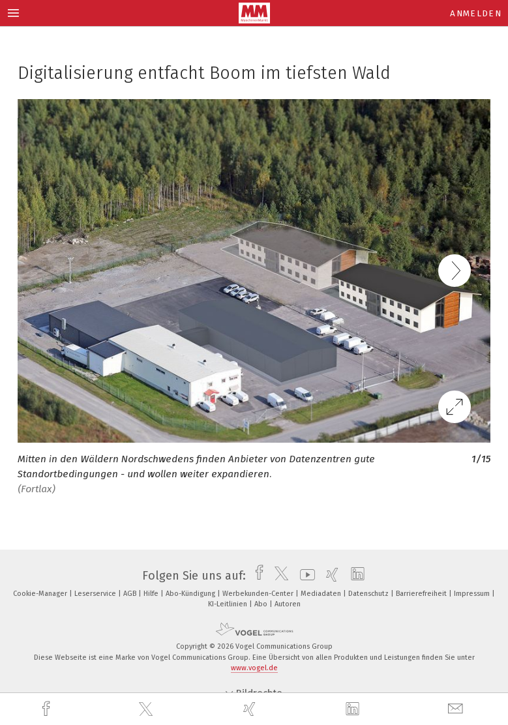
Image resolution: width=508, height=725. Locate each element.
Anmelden (475, 13)
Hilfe (151, 593)
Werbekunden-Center (258, 593)
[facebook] (47, 709)
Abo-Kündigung (191, 593)
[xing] (251, 709)
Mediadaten (322, 593)
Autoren (288, 604)
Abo (261, 604)
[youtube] (304, 576)
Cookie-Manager (41, 593)
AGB (130, 593)
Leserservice (96, 593)
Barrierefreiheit (422, 593)
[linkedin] (354, 709)
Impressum (473, 593)
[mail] (457, 709)
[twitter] (147, 709)
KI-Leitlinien (228, 604)
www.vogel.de (254, 668)
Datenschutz (369, 593)
